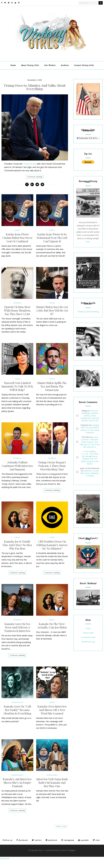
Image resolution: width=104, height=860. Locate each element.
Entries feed (88, 633)
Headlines (17, 303)
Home (13, 65)
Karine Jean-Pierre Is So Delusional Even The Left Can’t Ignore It (52, 238)
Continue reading (34, 177)
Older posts (61, 826)
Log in (88, 628)
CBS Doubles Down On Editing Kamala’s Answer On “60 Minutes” (52, 545)
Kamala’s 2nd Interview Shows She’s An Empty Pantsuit (17, 782)
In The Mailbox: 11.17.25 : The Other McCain (90, 454)
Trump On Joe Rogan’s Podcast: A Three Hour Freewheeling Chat (52, 466)
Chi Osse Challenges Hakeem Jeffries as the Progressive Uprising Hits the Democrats (90, 415)
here (88, 241)
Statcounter (5, 858)
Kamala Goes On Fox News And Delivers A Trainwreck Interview (17, 627)
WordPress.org (88, 642)
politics (17, 230)
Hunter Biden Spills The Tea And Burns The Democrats (52, 386)
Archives (65, 65)
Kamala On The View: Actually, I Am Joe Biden (52, 625)
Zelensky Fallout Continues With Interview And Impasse (17, 466)
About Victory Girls (30, 65)
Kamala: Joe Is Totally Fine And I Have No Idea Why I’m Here (17, 545)
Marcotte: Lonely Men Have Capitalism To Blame (89, 473)
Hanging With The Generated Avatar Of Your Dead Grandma (90, 429)
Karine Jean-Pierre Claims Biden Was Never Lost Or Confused (17, 238)
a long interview (29, 163)
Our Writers (50, 65)
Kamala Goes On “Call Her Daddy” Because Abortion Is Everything (17, 710)
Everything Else (17, 775)
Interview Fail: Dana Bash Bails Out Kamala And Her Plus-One (52, 782)
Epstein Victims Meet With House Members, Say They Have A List (17, 310)
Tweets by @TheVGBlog (88, 311)
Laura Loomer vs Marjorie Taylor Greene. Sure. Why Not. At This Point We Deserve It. (90, 442)
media (52, 537)
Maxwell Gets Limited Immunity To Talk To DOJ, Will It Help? (17, 386)
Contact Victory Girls (84, 65)
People (52, 303)
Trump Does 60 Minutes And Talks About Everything (35, 87)
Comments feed (88, 637)
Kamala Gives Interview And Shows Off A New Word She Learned (52, 710)
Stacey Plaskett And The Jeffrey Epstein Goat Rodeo (89, 460)
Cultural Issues (17, 702)
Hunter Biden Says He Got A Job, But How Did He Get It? (52, 310)
